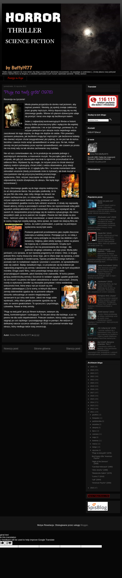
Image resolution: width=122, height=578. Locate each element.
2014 (92, 402)
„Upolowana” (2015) (105, 281)
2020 (92, 383)
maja (94, 437)
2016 (92, 396)
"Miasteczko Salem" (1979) (102, 473)
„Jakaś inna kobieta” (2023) (108, 265)
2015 (92, 399)
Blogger (84, 525)
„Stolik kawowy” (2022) (106, 312)
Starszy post (73, 348)
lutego (94, 447)
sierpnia (95, 428)
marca (94, 444)
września (95, 424)
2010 (92, 488)
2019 (92, 386)
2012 (92, 409)
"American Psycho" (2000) (101, 483)
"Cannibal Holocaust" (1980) (102, 467)
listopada (95, 418)
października (97, 421)
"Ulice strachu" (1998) (100, 470)
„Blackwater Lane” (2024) (107, 217)
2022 (92, 376)
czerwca (95, 434)
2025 (92, 367)
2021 (92, 380)
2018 (92, 389)
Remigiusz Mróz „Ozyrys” (107, 296)
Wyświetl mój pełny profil (97, 162)
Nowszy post (11, 348)
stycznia (95, 450)
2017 (92, 393)
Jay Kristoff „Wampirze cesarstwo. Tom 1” (106, 343)
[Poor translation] (8, 543)
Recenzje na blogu (15, 78)
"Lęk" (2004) (96, 480)
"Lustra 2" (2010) (98, 476)
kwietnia (95, 441)
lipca (94, 431)
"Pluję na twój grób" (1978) (101, 453)
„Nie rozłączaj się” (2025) (107, 328)
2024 (92, 370)
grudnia (95, 415)
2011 (92, 412)
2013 (92, 405)
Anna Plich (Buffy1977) (99, 154)
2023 (92, 373)
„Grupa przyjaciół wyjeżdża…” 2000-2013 (106, 250)
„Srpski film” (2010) (104, 233)
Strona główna (42, 348)
